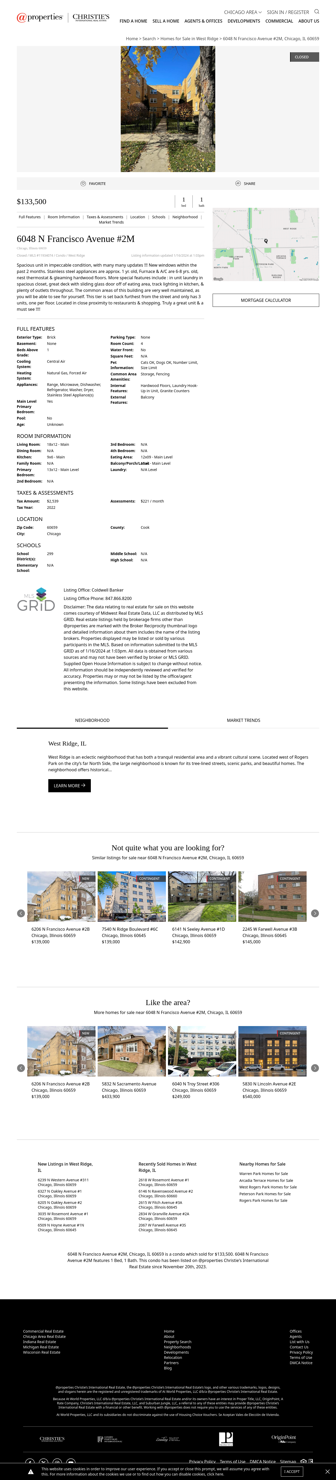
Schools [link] (159, 216)
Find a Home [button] (133, 21)
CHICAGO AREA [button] (240, 12)
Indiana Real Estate (39, 1341)
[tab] (92, 721)
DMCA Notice (301, 1362)
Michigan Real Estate (41, 1346)
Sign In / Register (288, 12)
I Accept (292, 1471)
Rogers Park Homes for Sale (263, 1200)
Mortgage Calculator (266, 300)
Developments (244, 21)
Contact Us (299, 1346)
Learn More (69, 786)
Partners (171, 1362)
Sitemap (288, 1462)
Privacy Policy (301, 1352)
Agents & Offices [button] (203, 21)
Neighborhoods (177, 1346)
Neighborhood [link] (185, 216)
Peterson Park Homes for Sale (265, 1193)
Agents (296, 1336)
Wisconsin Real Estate (41, 1352)
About (169, 1336)
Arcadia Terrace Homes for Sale (266, 1180)
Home (169, 1331)
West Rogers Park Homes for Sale (268, 1186)
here (219, 1474)
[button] (266, 244)
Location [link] (138, 216)
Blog (168, 1367)
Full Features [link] (30, 216)
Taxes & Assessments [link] (105, 216)
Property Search (178, 1341)
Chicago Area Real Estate (44, 1336)
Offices (296, 1331)
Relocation (173, 1357)
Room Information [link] (64, 216)
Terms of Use (301, 1357)
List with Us (299, 1341)
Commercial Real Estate (43, 1331)
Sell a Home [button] (166, 21)
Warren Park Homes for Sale (263, 1173)
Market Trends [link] (111, 222)
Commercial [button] (279, 21)
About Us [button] (308, 21)
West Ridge (76, 255)
